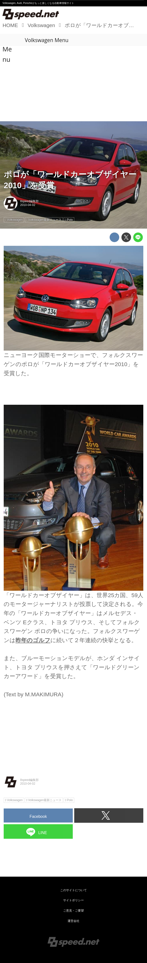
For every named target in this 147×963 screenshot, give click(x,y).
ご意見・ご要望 (73, 910)
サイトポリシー (73, 900)
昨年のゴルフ (32, 640)
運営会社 (73, 921)
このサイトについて (73, 890)
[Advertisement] (73, 84)
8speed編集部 (29, 201)
